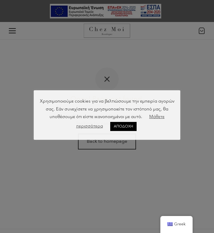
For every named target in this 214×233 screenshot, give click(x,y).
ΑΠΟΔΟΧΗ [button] (123, 126)
